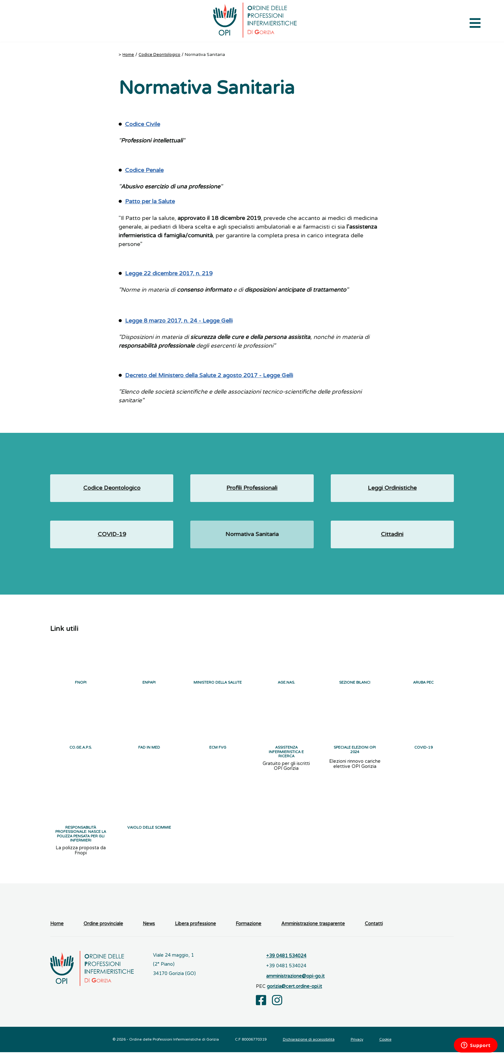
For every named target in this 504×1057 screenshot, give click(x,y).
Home (128, 54)
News (149, 928)
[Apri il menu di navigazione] (475, 22)
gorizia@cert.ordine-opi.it (294, 991)
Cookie (385, 1044)
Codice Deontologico (159, 54)
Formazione (248, 928)
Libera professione (195, 928)
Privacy (357, 1044)
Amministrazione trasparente (313, 928)
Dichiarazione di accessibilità (309, 1044)
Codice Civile (142, 124)
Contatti (374, 928)
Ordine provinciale (103, 928)
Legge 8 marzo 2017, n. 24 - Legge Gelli (179, 320)
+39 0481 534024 (286, 960)
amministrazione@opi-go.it (295, 981)
